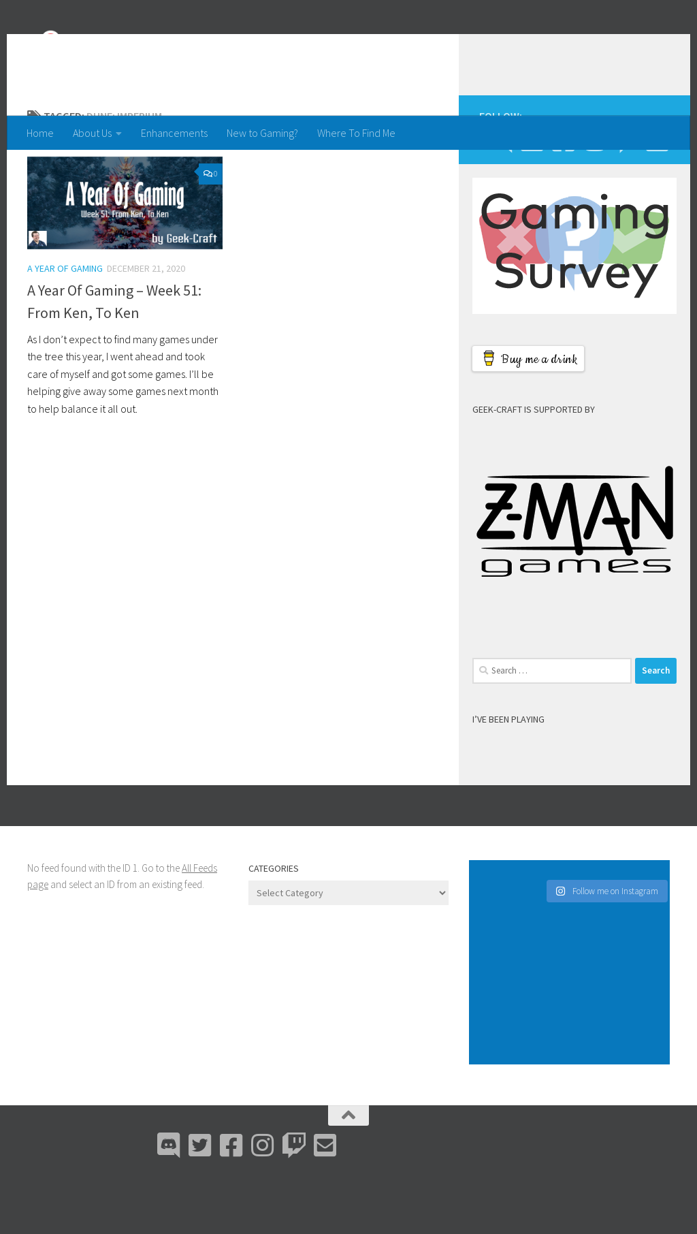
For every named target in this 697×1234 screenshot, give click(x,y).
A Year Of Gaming (65, 323)
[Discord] (500, 195)
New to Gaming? (262, 133)
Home (40, 133)
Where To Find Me (356, 133)
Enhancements (174, 133)
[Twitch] (625, 195)
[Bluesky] (532, 195)
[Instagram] (594, 195)
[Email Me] (657, 195)
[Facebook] (563, 195)
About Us (92, 133)
